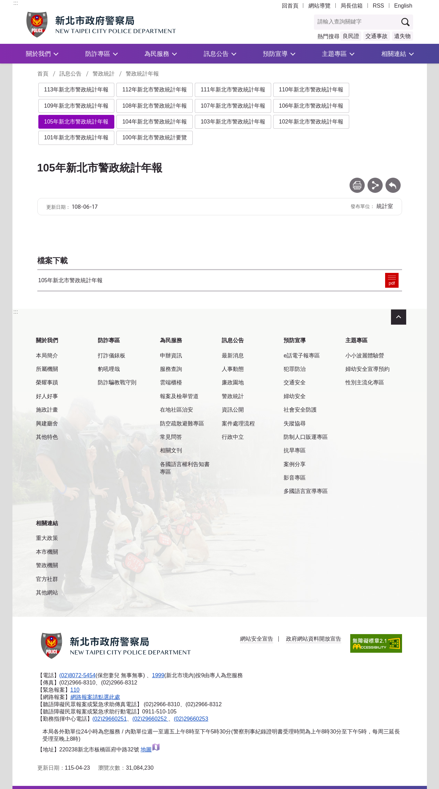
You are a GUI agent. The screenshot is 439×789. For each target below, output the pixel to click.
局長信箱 (352, 6)
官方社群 (47, 579)
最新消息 (233, 355)
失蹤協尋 (295, 423)
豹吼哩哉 (109, 369)
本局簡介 (47, 355)
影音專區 (295, 478)
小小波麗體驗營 (364, 355)
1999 (158, 675)
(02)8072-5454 (77, 675)
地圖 (150, 749)
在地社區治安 (176, 410)
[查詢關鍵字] (356, 22)
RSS (378, 6)
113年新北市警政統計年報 (76, 89)
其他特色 (47, 437)
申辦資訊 (171, 355)
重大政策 (47, 538)
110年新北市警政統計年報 (311, 89)
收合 (398, 317)
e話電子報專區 (302, 355)
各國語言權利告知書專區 (185, 468)
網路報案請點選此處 (95, 697)
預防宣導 (275, 53)
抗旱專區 (295, 450)
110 (75, 690)
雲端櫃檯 (171, 382)
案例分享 (295, 464)
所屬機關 (47, 369)
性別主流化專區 (364, 382)
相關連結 (393, 53)
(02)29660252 (150, 719)
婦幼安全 (295, 396)
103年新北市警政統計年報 (233, 122)
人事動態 (233, 369)
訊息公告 (216, 53)
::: (15, 3)
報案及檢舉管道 (179, 396)
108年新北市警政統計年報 (154, 106)
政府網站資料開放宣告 (313, 639)
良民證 (351, 36)
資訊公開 (233, 410)
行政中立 (233, 437)
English (403, 6)
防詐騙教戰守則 (117, 382)
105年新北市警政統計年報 (76, 122)
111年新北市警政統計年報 (233, 89)
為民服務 (156, 53)
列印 (357, 181)
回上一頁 (393, 181)
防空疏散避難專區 (182, 423)
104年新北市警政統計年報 (154, 122)
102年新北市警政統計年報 (311, 122)
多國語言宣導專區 (306, 491)
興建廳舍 (47, 423)
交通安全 (295, 382)
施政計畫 (47, 410)
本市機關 (47, 552)
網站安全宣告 (256, 639)
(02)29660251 (110, 719)
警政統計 (104, 74)
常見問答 (171, 437)
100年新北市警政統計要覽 (154, 137)
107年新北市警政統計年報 (233, 106)
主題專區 (334, 53)
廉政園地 (233, 382)
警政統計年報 (142, 74)
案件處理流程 (238, 423)
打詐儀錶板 (111, 355)
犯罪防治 (295, 369)
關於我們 (38, 53)
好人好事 (47, 396)
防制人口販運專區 (306, 437)
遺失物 (402, 36)
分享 (375, 181)
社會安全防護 (300, 410)
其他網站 (47, 592)
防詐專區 (97, 53)
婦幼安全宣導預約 (367, 369)
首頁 (42, 74)
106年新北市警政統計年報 (311, 106)
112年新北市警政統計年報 (154, 89)
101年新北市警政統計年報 (76, 137)
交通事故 (376, 36)
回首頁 (290, 6)
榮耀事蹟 (47, 382)
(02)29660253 (191, 719)
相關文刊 (171, 450)
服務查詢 (171, 369)
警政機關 (47, 565)
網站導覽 (319, 6)
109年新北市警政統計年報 (76, 106)
